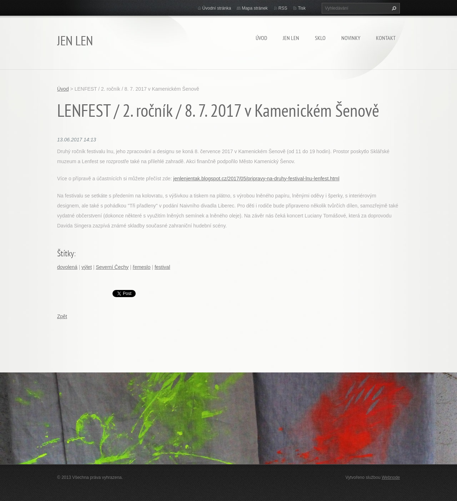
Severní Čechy (112, 267)
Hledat (393, 8)
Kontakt (386, 37)
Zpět (62, 316)
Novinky (350, 37)
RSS (282, 8)
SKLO (320, 37)
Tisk (302, 8)
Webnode (391, 477)
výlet (86, 267)
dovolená (67, 267)
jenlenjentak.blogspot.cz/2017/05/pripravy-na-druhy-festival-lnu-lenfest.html (256, 178)
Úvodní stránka (216, 8)
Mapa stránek (255, 8)
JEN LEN (291, 37)
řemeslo (142, 267)
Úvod (261, 37)
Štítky (65, 253)
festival (162, 267)
